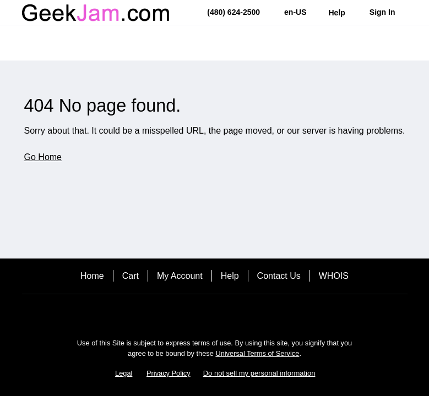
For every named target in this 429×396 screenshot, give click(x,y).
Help (230, 275)
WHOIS (334, 275)
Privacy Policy (168, 373)
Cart (130, 275)
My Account (180, 275)
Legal (123, 373)
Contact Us (279, 275)
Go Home (43, 157)
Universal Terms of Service (257, 353)
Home (92, 275)
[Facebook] (214, 313)
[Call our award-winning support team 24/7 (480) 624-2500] (337, 12)
